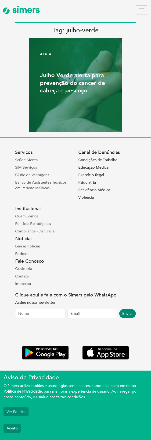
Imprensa (23, 283)
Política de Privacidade (23, 391)
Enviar (127, 313)
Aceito (12, 428)
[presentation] (50, 333)
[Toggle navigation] (141, 10)
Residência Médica (94, 190)
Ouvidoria (23, 268)
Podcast (22, 253)
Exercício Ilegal (91, 175)
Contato (22, 276)
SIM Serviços (26, 167)
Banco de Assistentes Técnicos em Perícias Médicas (41, 185)
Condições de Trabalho (98, 160)
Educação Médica (93, 167)
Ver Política (16, 411)
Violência (86, 197)
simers (21, 10)
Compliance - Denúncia (34, 231)
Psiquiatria (87, 182)
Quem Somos (26, 216)
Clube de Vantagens (32, 175)
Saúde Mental (27, 160)
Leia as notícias (27, 246)
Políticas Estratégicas (33, 223)
